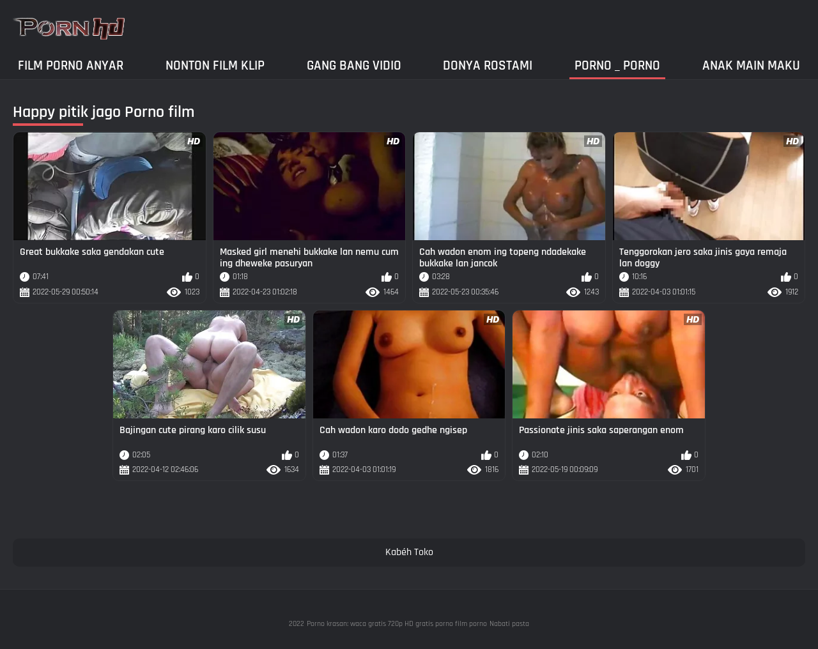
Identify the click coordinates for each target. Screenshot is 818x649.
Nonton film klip (215, 65)
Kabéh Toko (409, 552)
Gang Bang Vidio (354, 65)
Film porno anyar (70, 65)
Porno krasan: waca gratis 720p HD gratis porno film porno (397, 624)
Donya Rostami (487, 65)
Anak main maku (751, 65)
